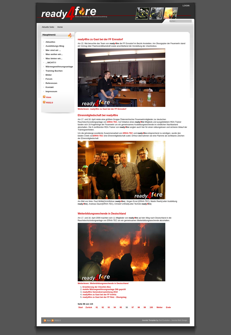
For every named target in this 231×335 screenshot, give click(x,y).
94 (115, 307)
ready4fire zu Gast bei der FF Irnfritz (99, 294)
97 (133, 307)
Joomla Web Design (179, 320)
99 (145, 307)
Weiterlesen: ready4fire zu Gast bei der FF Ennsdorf (102, 109)
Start (80, 307)
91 (97, 307)
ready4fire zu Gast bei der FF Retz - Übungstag (104, 297)
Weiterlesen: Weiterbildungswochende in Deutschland (103, 283)
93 (109, 307)
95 (121, 307)
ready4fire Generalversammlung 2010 (100, 292)
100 (151, 307)
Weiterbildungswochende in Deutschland (102, 213)
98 (139, 307)
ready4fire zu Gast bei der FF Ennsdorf (100, 39)
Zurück (88, 307)
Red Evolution (164, 320)
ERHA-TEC (112, 122)
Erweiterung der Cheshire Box (97, 287)
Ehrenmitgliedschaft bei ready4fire (98, 115)
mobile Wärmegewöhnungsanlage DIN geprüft (104, 289)
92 (103, 307)
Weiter (160, 307)
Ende (168, 307)
